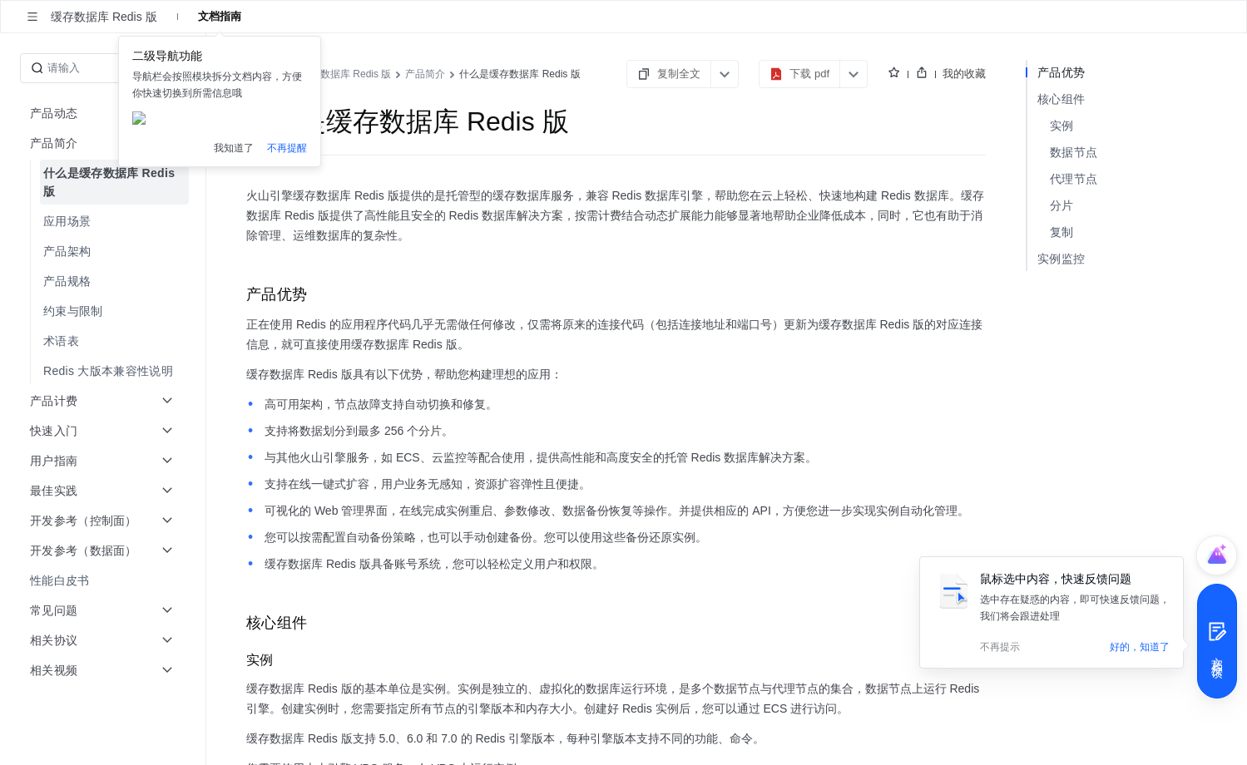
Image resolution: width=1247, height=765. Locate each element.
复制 (1062, 232)
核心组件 (1061, 99)
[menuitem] (104, 182)
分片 (1062, 205)
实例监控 (1061, 258)
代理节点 (1073, 178)
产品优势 (1061, 72)
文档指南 (219, 16)
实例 (1062, 125)
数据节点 (1073, 152)
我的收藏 (964, 73)
